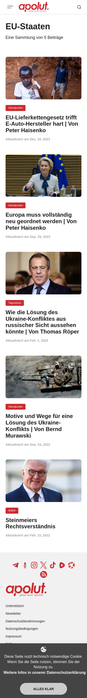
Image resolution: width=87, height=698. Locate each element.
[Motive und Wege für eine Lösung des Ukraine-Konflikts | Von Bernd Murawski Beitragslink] (43, 426)
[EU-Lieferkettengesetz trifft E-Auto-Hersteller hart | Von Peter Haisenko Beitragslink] (43, 124)
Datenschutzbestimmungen (25, 621)
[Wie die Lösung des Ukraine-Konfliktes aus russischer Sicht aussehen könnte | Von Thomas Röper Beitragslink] (43, 322)
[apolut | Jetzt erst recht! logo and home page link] (26, 590)
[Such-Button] (79, 6)
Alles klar (43, 689)
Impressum (14, 636)
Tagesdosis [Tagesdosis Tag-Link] (14, 302)
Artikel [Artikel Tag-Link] (12, 510)
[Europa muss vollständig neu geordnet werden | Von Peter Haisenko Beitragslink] (43, 221)
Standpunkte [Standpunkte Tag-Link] (15, 107)
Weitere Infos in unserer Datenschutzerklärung (44, 672)
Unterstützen (15, 606)
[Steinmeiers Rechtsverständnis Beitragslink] (43, 523)
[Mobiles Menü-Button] (10, 7)
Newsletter (13, 613)
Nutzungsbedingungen (22, 629)
